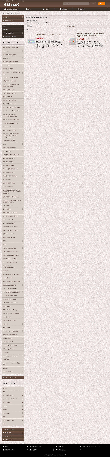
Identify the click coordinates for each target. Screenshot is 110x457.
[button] (99, 9)
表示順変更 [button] (71, 26)
